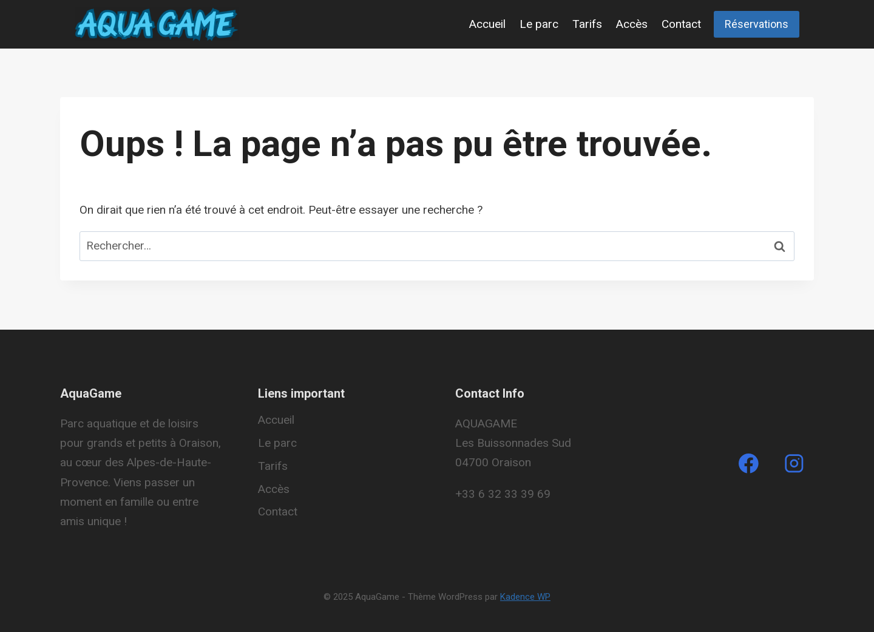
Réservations (756, 24)
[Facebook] (748, 463)
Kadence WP (525, 596)
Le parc (539, 24)
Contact (681, 24)
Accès (632, 24)
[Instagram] (794, 463)
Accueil (487, 24)
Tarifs (587, 24)
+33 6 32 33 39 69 (502, 494)
